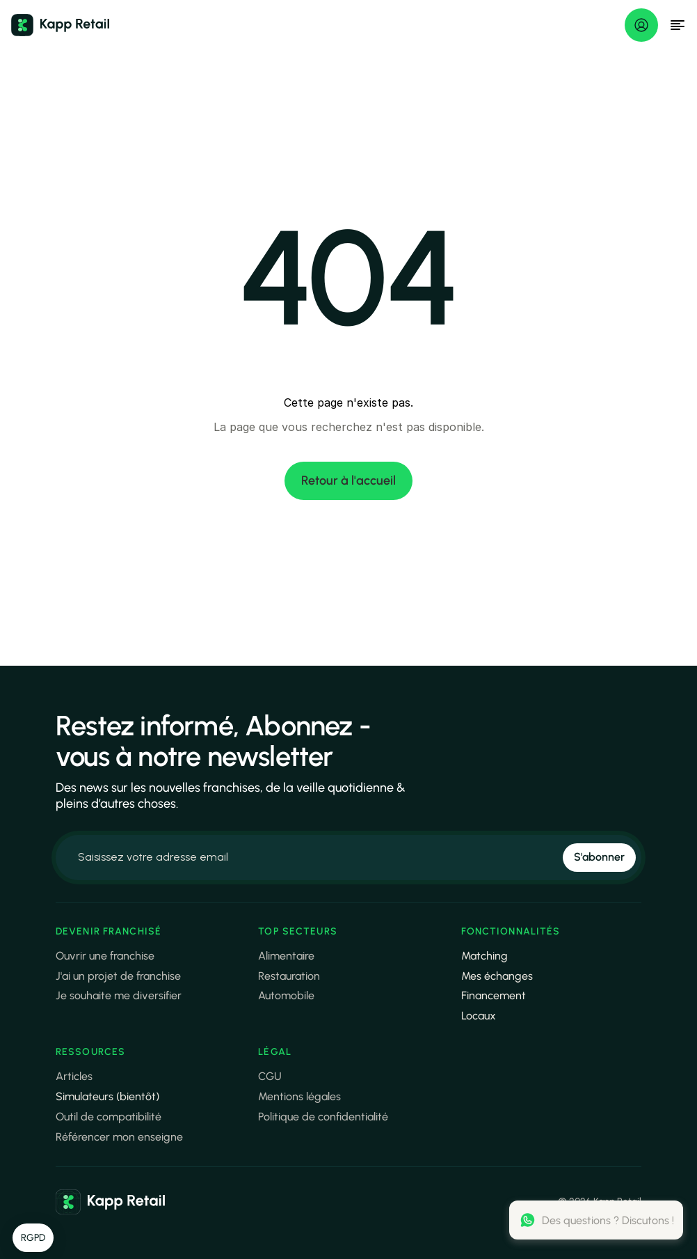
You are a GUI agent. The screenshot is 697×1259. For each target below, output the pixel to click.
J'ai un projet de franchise (118, 976)
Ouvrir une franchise (105, 955)
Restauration (289, 976)
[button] (33, 1238)
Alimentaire (286, 955)
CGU (270, 1076)
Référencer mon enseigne (119, 1136)
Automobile (286, 995)
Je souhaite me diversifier (119, 995)
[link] (111, 1201)
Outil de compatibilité (108, 1116)
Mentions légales (299, 1096)
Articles (74, 1076)
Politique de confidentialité (323, 1116)
